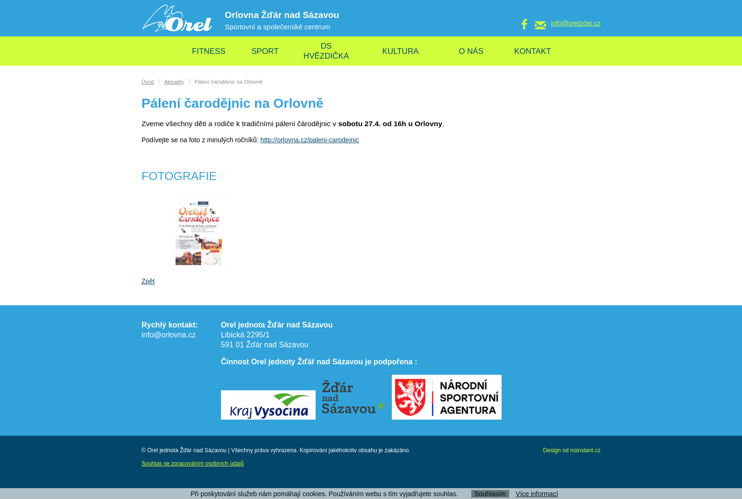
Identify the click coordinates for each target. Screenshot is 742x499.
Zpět (148, 281)
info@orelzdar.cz (576, 23)
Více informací (537, 494)
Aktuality (174, 82)
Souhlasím (490, 494)
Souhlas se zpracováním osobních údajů (192, 463)
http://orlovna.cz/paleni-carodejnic (309, 140)
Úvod (147, 82)
